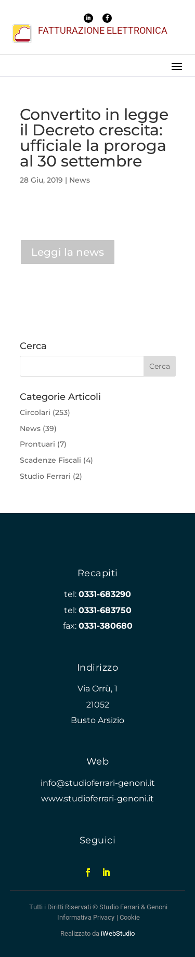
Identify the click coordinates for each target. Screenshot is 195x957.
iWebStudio (118, 933)
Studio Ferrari (45, 476)
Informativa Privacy (86, 917)
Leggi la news (67, 252)
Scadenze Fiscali (50, 460)
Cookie (130, 917)
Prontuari (37, 444)
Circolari (35, 412)
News (79, 180)
